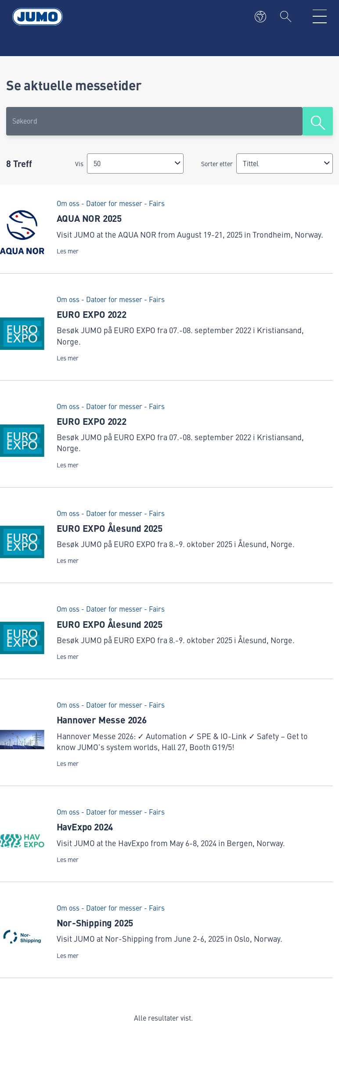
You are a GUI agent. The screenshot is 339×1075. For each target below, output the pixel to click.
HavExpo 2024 (85, 826)
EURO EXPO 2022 (91, 313)
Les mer (68, 251)
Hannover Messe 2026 (102, 719)
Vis (79, 163)
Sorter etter (217, 163)
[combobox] (135, 163)
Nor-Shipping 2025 (95, 922)
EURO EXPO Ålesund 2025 (109, 527)
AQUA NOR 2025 (89, 217)
